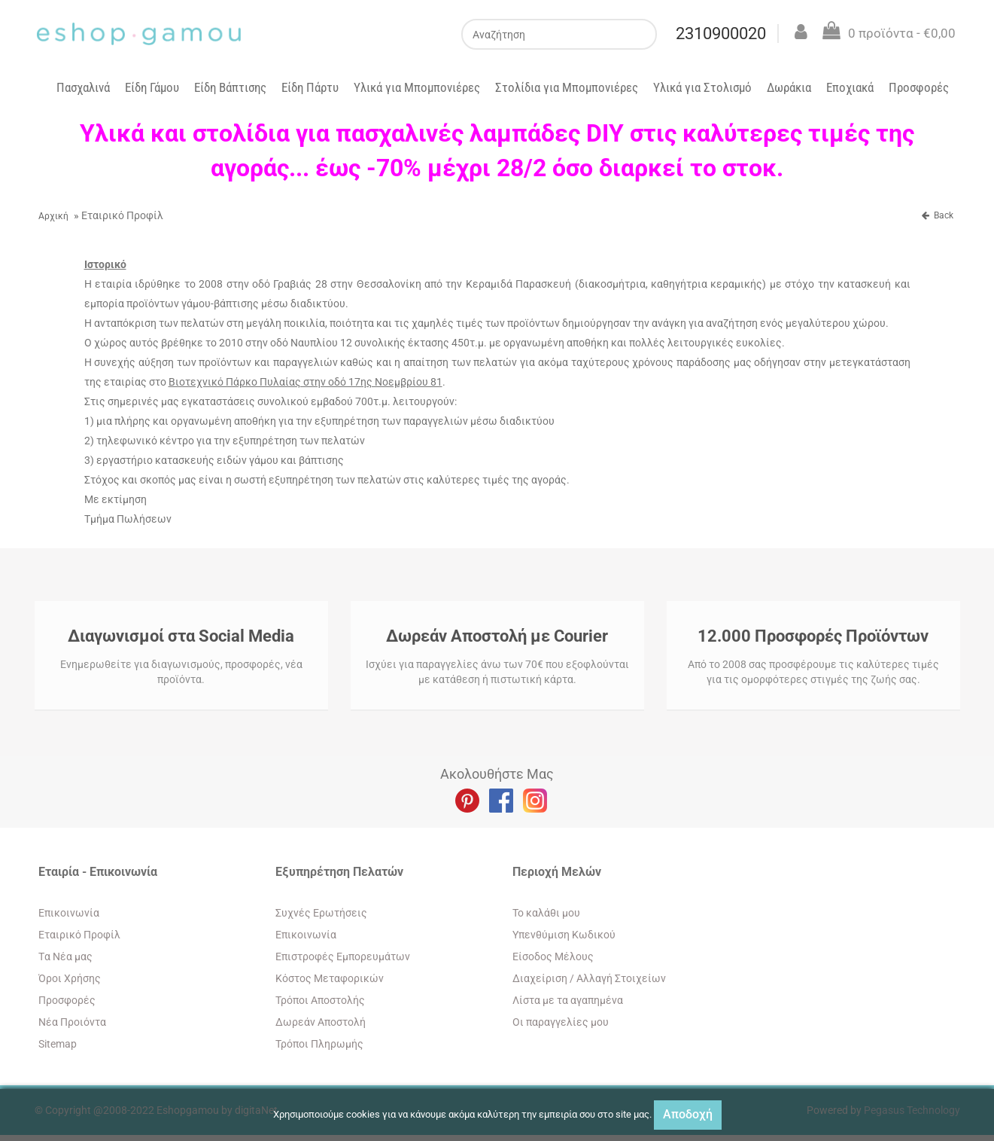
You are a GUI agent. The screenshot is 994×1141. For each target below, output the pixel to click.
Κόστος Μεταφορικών (329, 978)
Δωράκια (789, 87)
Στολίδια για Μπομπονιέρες (566, 87)
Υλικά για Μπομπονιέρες (417, 87)
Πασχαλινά (83, 87)
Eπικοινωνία (68, 913)
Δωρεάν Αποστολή (320, 1022)
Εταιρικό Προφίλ (79, 935)
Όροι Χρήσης (69, 978)
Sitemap (57, 1044)
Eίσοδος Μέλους (553, 956)
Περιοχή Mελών (556, 871)
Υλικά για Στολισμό (702, 87)
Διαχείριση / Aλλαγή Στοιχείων (589, 978)
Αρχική (53, 216)
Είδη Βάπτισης (230, 87)
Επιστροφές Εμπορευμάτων (342, 956)
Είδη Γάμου (152, 87)
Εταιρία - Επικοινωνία (97, 871)
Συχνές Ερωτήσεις (321, 913)
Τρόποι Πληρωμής (319, 1044)
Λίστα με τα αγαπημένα (567, 1000)
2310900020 (725, 33)
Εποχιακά (850, 87)
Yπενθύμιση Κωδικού (564, 935)
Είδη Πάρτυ (310, 87)
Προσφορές (919, 87)
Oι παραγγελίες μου (560, 1022)
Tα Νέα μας (65, 956)
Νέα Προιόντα (72, 1022)
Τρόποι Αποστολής (320, 1000)
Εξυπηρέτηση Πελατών (339, 871)
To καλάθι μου (546, 913)
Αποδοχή (688, 1114)
